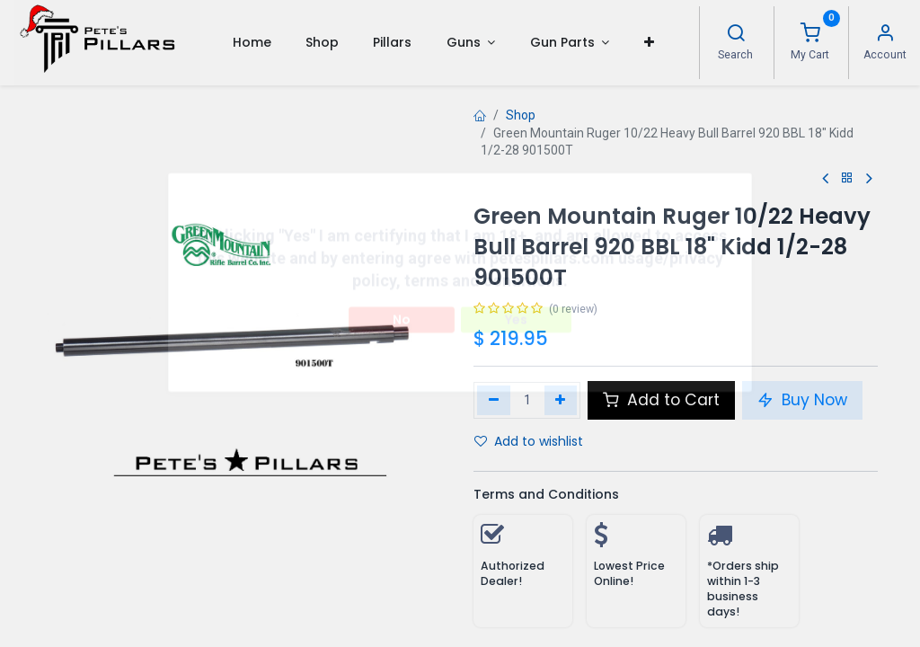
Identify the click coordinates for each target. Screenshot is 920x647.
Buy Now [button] (802, 400)
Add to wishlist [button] (528, 441)
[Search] (736, 35)
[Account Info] (885, 35)
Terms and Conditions (546, 494)
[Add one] (561, 400)
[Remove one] (493, 400)
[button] (648, 42)
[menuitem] (251, 42)
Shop (520, 115)
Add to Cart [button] (661, 400)
